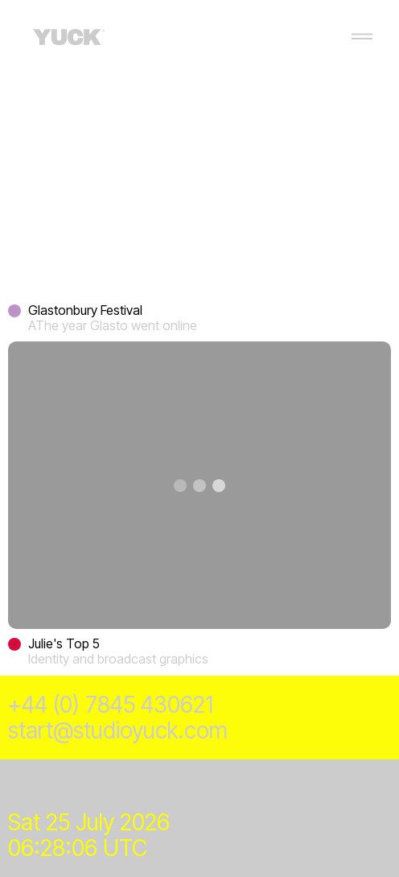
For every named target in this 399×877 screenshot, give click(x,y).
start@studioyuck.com (118, 730)
